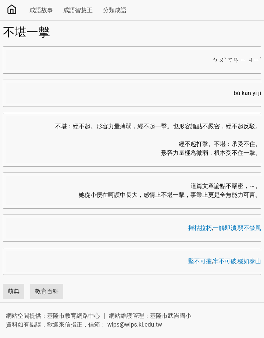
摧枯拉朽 (200, 227)
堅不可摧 (200, 261)
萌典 (13, 291)
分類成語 (114, 10)
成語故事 (41, 10)
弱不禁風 (249, 227)
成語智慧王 (78, 10)
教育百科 (46, 291)
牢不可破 (224, 261)
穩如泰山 (249, 261)
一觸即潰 (224, 227)
